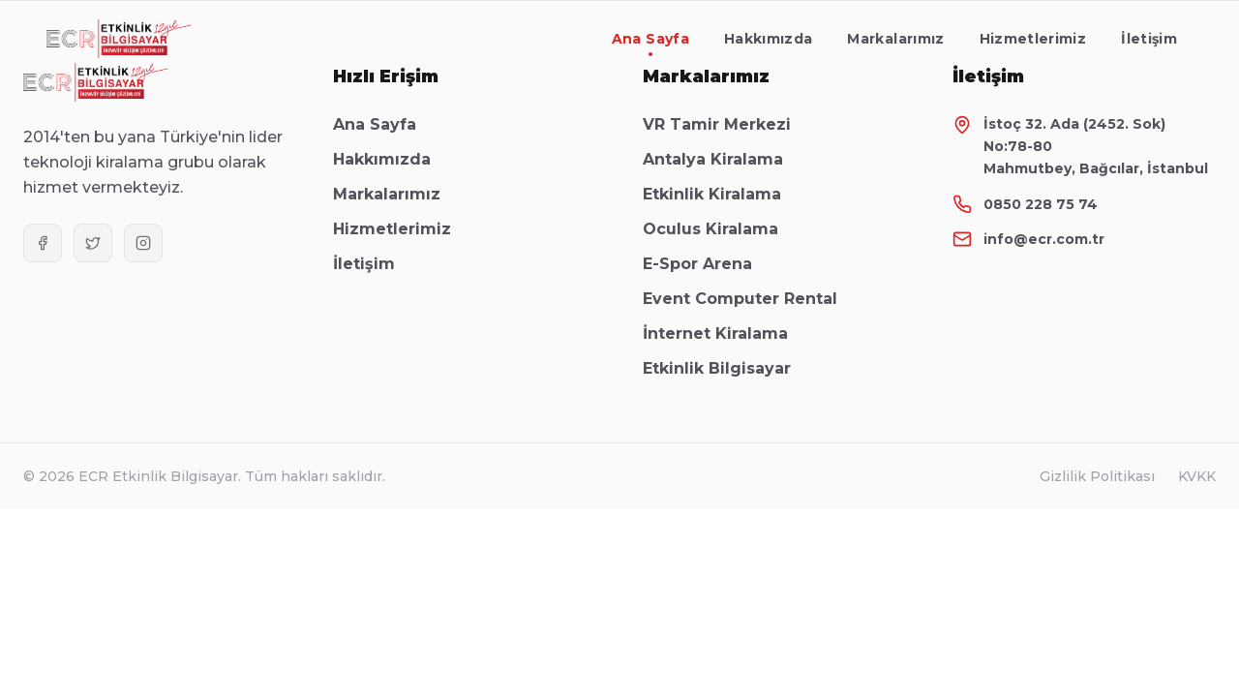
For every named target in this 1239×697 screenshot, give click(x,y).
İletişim (1149, 38)
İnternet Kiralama (725, 333)
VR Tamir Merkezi (726, 124)
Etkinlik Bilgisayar (726, 368)
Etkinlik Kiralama (722, 194)
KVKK (1197, 476)
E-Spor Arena (707, 264)
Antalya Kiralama (722, 159)
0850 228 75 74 (1040, 204)
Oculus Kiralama (720, 229)
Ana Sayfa (650, 43)
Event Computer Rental (750, 298)
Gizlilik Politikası (1097, 476)
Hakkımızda (768, 38)
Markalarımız (895, 38)
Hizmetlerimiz (1033, 38)
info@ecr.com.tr (1043, 239)
